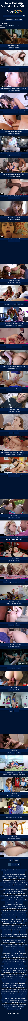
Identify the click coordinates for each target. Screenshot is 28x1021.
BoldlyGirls (18, 910)
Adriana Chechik (21, 942)
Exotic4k (24, 936)
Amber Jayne (14, 953)
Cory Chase (22, 1002)
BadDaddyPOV (18, 884)
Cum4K (12, 919)
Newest (17, 25)
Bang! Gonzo (24, 889)
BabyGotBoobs (23, 882)
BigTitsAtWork (18, 902)
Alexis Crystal (6, 948)
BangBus (25, 895)
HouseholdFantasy (11, 368)
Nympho (11, 711)
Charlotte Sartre (6, 996)
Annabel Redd (15, 774)
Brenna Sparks (14, 983)
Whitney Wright (20, 304)
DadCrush (12, 921)
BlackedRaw (21, 906)
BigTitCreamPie (22, 899)
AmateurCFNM (11, 876)
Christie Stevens (22, 1000)
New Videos (9, 19)
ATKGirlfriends (11, 219)
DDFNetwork (21, 923)
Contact (18, 1013)
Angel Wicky (6, 959)
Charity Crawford (22, 993)
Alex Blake (17, 47)
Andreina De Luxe (15, 957)
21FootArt (17, 869)
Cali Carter (14, 987)
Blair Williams (13, 347)
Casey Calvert (14, 991)
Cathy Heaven (4, 993)
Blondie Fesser (6, 981)
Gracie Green (19, 390)
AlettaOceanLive (14, 874)
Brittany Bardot (21, 985)
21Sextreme (6, 872)
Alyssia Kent (21, 951)
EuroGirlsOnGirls (11, 936)
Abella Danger (21, 940)
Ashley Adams (13, 968)
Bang (23, 887)
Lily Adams (19, 603)
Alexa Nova (21, 946)
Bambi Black (22, 976)
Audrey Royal (14, 972)
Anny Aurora (7, 963)
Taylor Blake (21, 112)
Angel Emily (24, 957)
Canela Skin (4, 989)
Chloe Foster (14, 998)
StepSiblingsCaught (7, 582)
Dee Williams (14, 1006)
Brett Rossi (22, 983)
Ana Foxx (7, 955)
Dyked (10, 934)
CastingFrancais (23, 914)
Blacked (11, 433)
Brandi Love (6, 983)
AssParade (22, 880)
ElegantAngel (11, 625)
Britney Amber (13, 985)
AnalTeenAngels (7, 880)
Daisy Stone (5, 1004)
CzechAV (25, 919)
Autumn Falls (4, 974)
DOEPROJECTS (7, 929)
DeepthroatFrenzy (15, 925)
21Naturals (23, 869)
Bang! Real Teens (11, 155)
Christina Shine (6, 1002)
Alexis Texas (21, 948)
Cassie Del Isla (23, 991)
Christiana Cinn (13, 1000)
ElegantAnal (16, 934)
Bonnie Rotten (15, 981)
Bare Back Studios (11, 282)
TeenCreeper (11, 47)
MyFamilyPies (7, 304)
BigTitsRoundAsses (10, 904)
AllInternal (22, 874)
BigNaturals (14, 899)
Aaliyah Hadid (6, 940)
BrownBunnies (22, 912)
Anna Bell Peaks (7, 961)
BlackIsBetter (4, 908)
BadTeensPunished (8, 887)
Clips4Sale (13, 917)
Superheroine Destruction (11, 817)
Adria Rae (12, 942)
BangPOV (16, 897)
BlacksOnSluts (5, 910)
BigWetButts (19, 904)
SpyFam (11, 860)
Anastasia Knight (5, 957)
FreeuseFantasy (8, 325)
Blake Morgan (19, 539)
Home (9, 1013)
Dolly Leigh (18, 1008)
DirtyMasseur (14, 927)
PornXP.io (20, 6)
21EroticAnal (10, 869)
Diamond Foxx (10, 1008)
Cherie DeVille (15, 996)
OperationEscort (11, 476)
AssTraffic (3, 882)
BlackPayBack (13, 908)
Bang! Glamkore (15, 889)
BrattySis (8, 347)
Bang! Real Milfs (18, 891)
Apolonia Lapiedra (6, 966)
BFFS (21, 897)
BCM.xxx (11, 69)
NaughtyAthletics (11, 838)
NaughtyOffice (11, 133)
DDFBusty (14, 923)
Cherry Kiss (23, 996)
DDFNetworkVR (6, 925)
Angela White (14, 959)
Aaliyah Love (14, 940)
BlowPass (12, 910)
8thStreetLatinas (21, 872)
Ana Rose (20, 955)
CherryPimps (6, 917)
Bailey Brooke (22, 774)
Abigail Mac (6, 942)
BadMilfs (25, 884)
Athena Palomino (22, 970)
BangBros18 (18, 895)
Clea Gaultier (15, 1002)
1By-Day (4, 869)
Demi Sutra (21, 1006)
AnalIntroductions (7, 878)
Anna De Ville (15, 961)
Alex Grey (13, 539)
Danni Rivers (22, 1004)
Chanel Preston (13, 993)
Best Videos (18, 19)
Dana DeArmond (14, 1004)
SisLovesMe (11, 560)
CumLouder (18, 919)
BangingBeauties (9, 897)
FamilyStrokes (11, 646)
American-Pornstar (21, 876)
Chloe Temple (4, 1000)
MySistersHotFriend (11, 795)
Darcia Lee (6, 1006)
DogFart (14, 929)
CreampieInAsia (21, 917)
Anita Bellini (21, 959)
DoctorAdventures (22, 927)
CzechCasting (5, 921)
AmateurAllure (11, 90)
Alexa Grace (14, 946)
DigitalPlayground (5, 927)
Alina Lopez (6, 951)
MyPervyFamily (11, 517)
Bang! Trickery (4, 895)
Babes (17, 882)
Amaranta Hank (6, 953)
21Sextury (13, 872)
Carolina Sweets (21, 582)
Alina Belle (13, 112)
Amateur (4, 876)
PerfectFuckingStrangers (10, 454)
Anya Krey (14, 963)
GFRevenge (11, 689)
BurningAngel (4, 914)
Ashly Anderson (5, 970)
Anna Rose (22, 961)
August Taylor (22, 972)
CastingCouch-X (13, 914)
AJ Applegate (10, 944)
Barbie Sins (5, 978)
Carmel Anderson (13, 989)
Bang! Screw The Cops (19, 893)
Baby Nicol (24, 974)
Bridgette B (5, 985)
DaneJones (19, 921)
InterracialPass (11, 198)
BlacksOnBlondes (11, 752)
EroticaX (3, 936)
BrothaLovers (14, 912)
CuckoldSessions (5, 919)
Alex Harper (7, 946)
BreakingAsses (6, 912)
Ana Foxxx (14, 955)
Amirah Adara (22, 953)
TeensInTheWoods (11, 668)
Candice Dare (21, 987)
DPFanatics (4, 934)
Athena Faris (13, 970)
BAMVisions (17, 887)
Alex (17, 112)
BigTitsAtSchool (10, 902)
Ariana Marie (15, 966)
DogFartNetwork (21, 929)
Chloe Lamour (21, 998)
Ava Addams (12, 974)
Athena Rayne (6, 972)
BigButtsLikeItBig (6, 899)
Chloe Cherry (6, 998)
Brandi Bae (22, 981)
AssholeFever (15, 880)
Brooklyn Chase (7, 987)
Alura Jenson (14, 951)
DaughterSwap (7, 923)
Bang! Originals (9, 891)
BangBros (11, 895)
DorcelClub (23, 932)
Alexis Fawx (14, 948)
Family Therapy (11, 411)
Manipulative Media (7, 774)
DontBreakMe (15, 932)
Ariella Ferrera (22, 966)
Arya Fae (6, 968)
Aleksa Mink (20, 325)
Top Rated (11, 25)
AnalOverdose (21, 878)
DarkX (24, 921)
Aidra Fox (3, 944)
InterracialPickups (11, 176)
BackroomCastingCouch (7, 884)
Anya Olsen (21, 963)
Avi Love (18, 974)
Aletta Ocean (17, 944)
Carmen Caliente (22, 989)
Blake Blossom (19, 454)
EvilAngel (8, 539)
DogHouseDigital (6, 932)
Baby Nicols (6, 976)
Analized (15, 878)
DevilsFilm (23, 925)
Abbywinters (6, 874)
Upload (13, 1013)
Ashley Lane (21, 968)
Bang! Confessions (5, 889)
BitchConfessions (7, 906)
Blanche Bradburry (21, 978)
